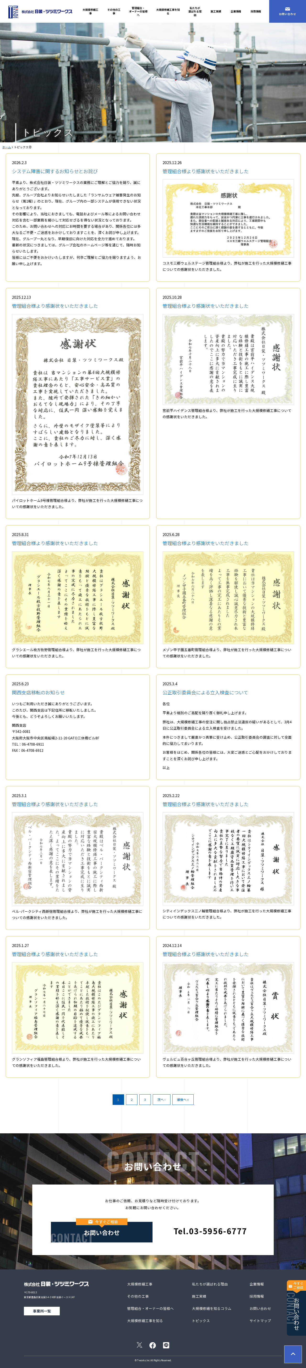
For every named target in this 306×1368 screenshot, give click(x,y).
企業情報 (236, 11)
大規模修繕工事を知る (168, 11)
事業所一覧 (42, 1310)
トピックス (201, 1320)
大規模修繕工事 (90, 11)
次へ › (161, 1099)
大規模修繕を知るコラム (211, 1308)
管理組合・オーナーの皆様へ (138, 11)
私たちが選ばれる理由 (195, 11)
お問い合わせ (296, 1305)
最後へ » (183, 1099)
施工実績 (216, 11)
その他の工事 (113, 11)
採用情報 (256, 11)
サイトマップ (260, 1320)
